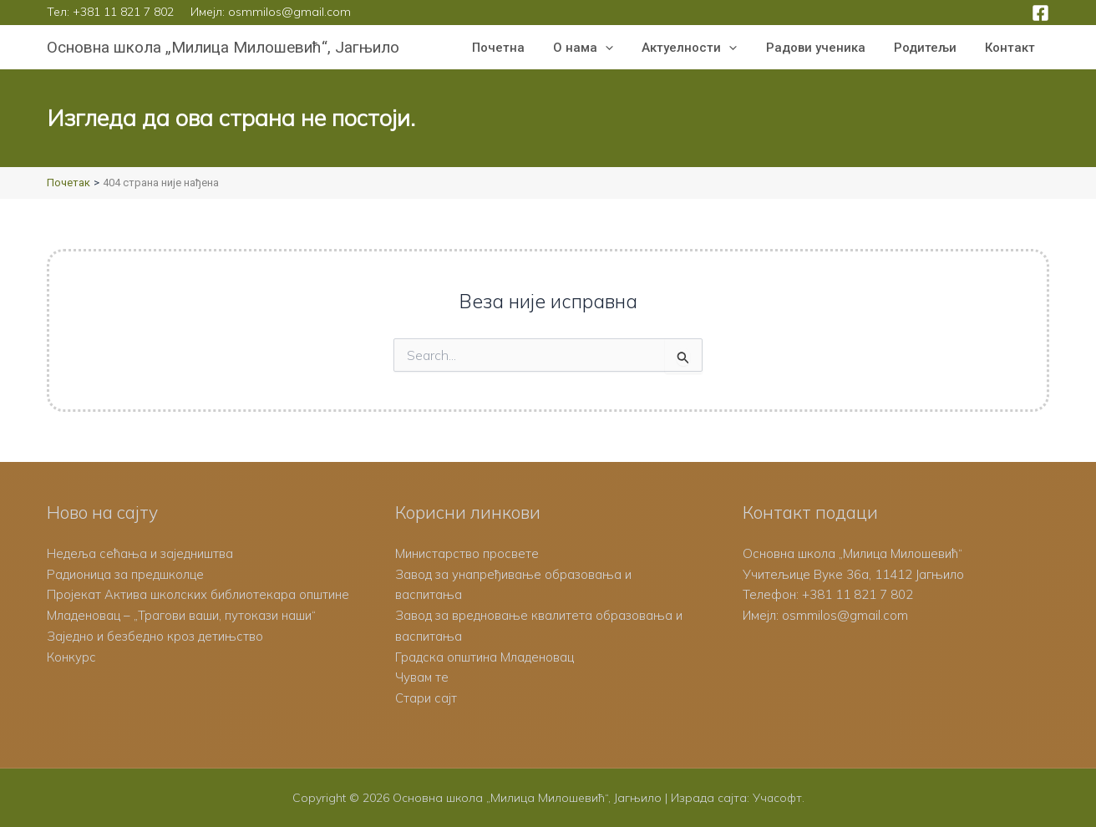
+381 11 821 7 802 (123, 11)
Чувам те (422, 677)
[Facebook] (1040, 13)
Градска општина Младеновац (484, 657)
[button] (621, 47)
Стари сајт (426, 698)
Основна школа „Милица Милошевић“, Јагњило (223, 47)
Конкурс (71, 657)
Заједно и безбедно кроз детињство (156, 636)
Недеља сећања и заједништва (141, 553)
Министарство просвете (467, 553)
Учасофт (777, 797)
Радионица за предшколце (126, 574)
